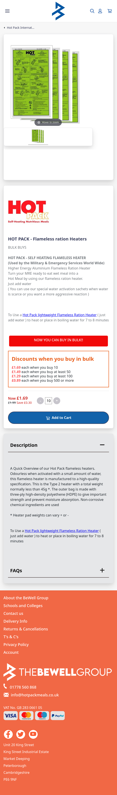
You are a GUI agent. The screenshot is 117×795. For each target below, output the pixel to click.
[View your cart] (109, 11)
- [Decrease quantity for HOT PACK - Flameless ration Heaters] (40, 400)
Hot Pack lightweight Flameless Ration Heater (60, 315)
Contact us (13, 613)
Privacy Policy (16, 644)
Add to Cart (59, 417)
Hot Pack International (21, 28)
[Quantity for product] (48, 400)
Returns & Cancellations (25, 629)
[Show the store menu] (7, 11)
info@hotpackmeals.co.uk (35, 694)
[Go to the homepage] (58, 11)
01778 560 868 (23, 687)
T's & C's (10, 636)
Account (11, 652)
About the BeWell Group (25, 597)
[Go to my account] (100, 11)
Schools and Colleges (22, 605)
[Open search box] (89, 11)
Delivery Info (15, 621)
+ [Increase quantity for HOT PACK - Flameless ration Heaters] (57, 400)
